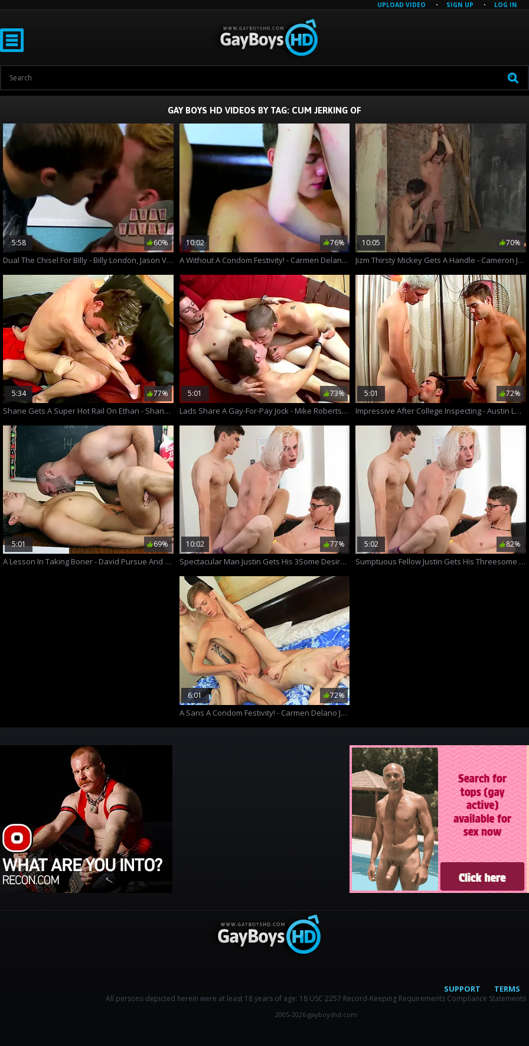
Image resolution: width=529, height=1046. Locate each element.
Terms (507, 988)
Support (462, 988)
